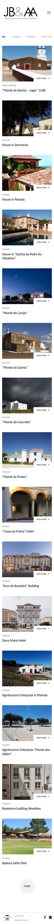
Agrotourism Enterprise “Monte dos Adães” (26, 752)
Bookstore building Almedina (21, 808)
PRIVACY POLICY (21, 920)
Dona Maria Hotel (14, 640)
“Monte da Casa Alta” (16, 422)
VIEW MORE (43, 78)
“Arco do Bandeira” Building (20, 586)
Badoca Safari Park (14, 863)
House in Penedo (13, 199)
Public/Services (9, 85)
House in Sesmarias (15, 145)
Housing (16, 36)
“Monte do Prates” (14, 477)
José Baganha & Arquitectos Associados (21, 19)
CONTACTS (19, 916)
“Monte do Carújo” (15, 313)
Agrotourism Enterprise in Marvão (25, 695)
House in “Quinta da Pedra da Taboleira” (21, 256)
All (3, 36)
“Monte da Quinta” (15, 367)
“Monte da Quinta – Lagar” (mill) (24, 90)
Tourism (30, 36)
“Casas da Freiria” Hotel (18, 531)
